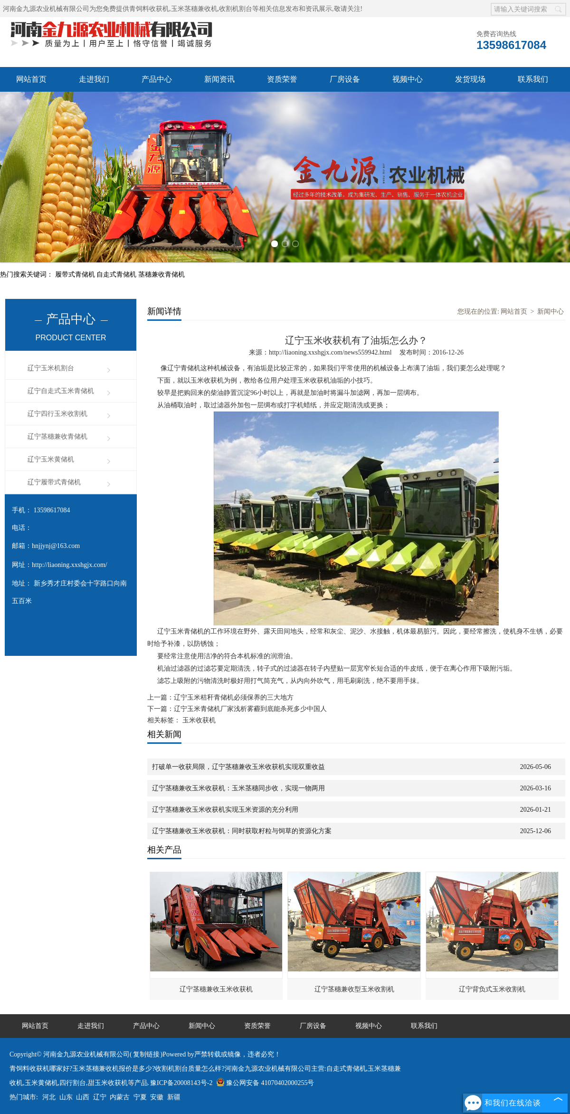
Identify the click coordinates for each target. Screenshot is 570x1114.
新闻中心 (550, 311)
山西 (82, 1097)
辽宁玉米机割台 (51, 368)
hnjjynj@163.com (56, 545)
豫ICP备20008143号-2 (181, 1082)
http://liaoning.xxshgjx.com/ (69, 564)
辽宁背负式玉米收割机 (492, 989)
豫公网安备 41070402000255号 (265, 1082)
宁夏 (140, 1097)
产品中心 (157, 79)
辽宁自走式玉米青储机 (61, 390)
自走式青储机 (117, 274)
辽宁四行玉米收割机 (57, 413)
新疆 (173, 1097)
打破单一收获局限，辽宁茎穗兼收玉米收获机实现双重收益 (238, 766)
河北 (49, 1097)
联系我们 (533, 79)
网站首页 (31, 79)
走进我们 (94, 79)
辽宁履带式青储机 (54, 482)
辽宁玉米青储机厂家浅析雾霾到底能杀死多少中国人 (250, 708)
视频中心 (407, 79)
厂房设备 (345, 79)
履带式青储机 (76, 274)
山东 (66, 1097)
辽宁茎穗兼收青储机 (57, 436)
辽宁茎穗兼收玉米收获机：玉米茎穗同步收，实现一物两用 (238, 788)
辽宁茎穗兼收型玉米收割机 (354, 989)
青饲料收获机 (149, 8)
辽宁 (99, 1097)
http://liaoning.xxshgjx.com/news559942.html (330, 352)
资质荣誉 (282, 79)
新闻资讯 (219, 79)
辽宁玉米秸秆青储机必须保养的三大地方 (234, 697)
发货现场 (470, 79)
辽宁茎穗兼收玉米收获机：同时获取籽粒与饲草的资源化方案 (242, 831)
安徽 (156, 1097)
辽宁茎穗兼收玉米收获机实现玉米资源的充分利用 (225, 809)
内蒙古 (120, 1097)
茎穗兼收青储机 (161, 274)
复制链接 (146, 1054)
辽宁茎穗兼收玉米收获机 (216, 989)
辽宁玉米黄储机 (51, 459)
